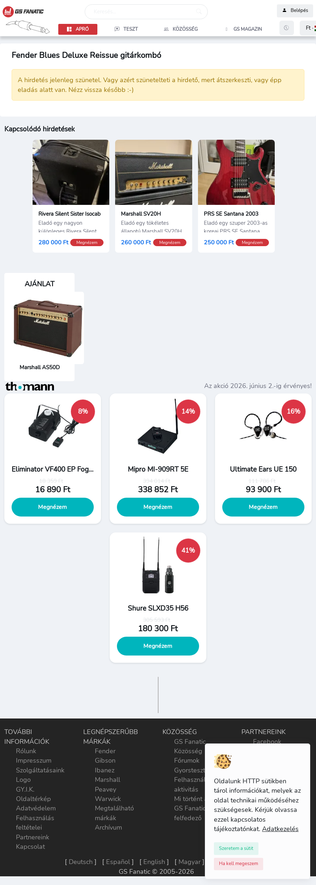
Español (118, 861)
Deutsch (81, 861)
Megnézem (52, 507)
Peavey (105, 789)
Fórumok (186, 760)
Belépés (295, 11)
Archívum (108, 827)
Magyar (189, 861)
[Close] (236, 848)
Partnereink (32, 837)
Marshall (107, 779)
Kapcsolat (30, 846)
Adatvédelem (36, 808)
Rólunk (26, 751)
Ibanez (104, 770)
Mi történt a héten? (201, 799)
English (154, 861)
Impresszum (33, 760)
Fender (105, 751)
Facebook (267, 741)
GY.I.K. (25, 789)
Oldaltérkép (33, 799)
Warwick (108, 799)
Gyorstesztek (193, 770)
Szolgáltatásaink (40, 770)
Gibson (105, 760)
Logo (23, 779)
